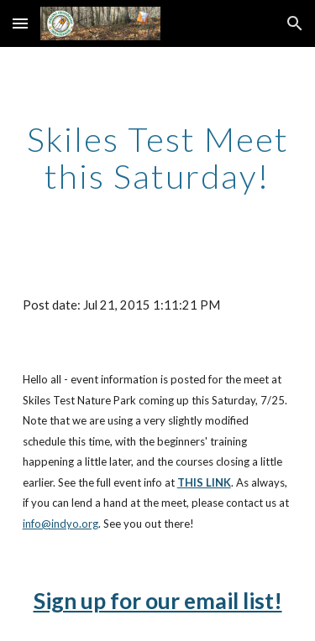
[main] (158, 157)
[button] (20, 23)
